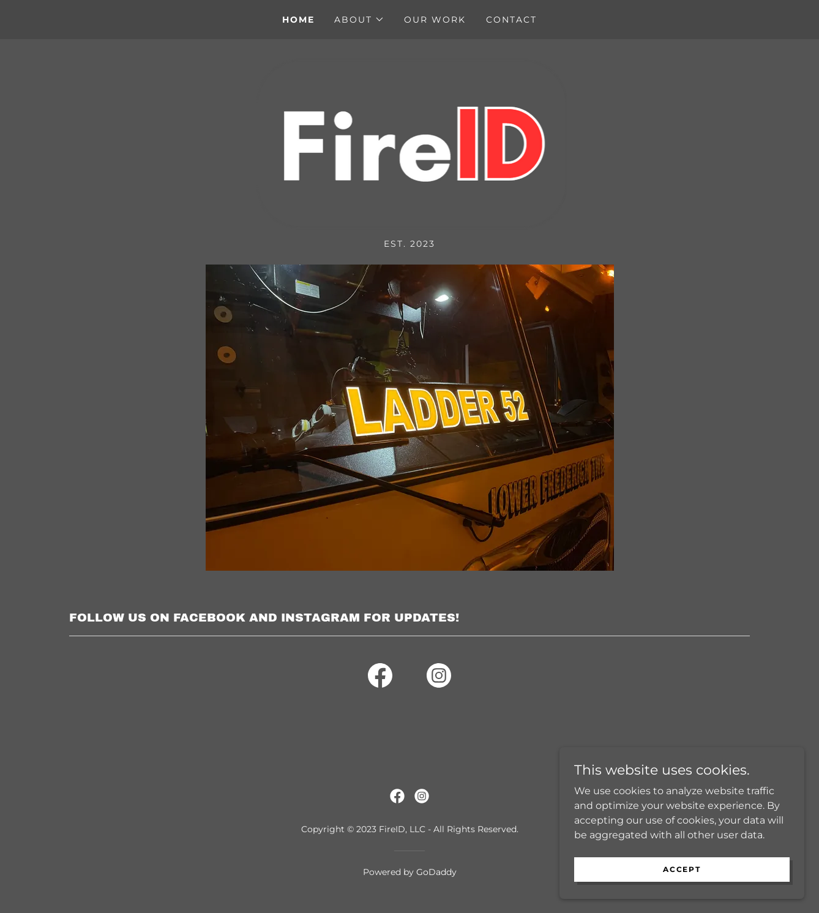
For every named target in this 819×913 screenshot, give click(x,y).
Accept (681, 869)
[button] (359, 19)
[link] (409, 143)
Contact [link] (511, 19)
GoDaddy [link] (436, 871)
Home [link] (298, 19)
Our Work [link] (435, 19)
